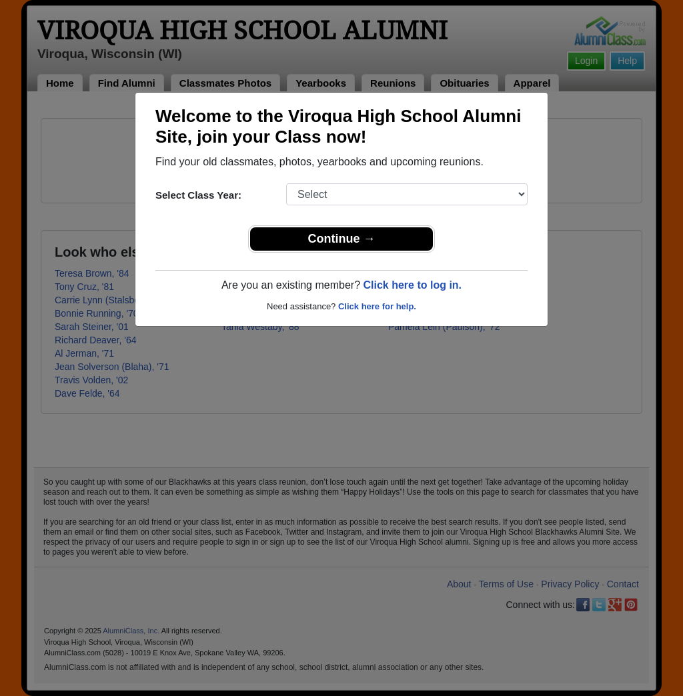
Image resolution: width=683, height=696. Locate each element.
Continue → (342, 238)
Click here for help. (377, 306)
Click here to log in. (412, 285)
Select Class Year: (198, 195)
